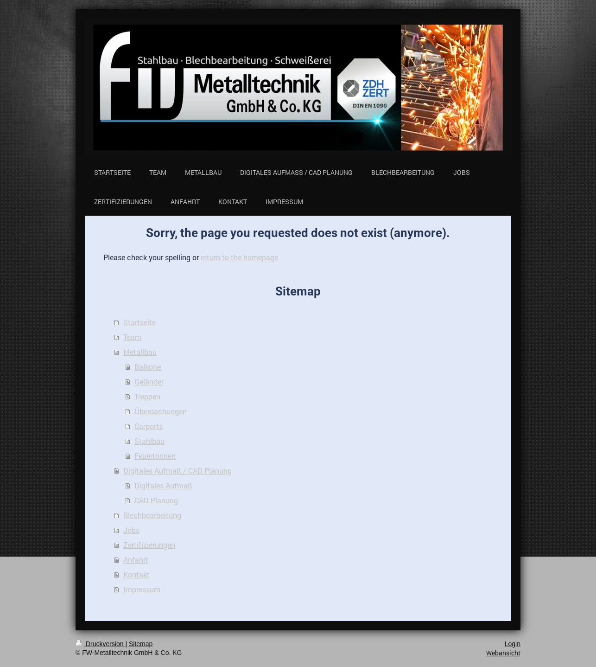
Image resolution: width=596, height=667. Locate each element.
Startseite (139, 322)
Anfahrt (135, 559)
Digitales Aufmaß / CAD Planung (177, 470)
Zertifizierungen (149, 545)
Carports (148, 426)
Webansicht (503, 652)
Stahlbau (149, 441)
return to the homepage (239, 257)
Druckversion (100, 644)
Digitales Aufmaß (163, 485)
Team (132, 337)
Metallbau (140, 352)
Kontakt (136, 574)
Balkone (147, 367)
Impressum (141, 589)
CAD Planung (156, 500)
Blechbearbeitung (152, 515)
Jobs (131, 530)
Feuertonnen (155, 456)
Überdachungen (160, 411)
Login (512, 644)
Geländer (149, 381)
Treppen (147, 396)
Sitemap (140, 644)
